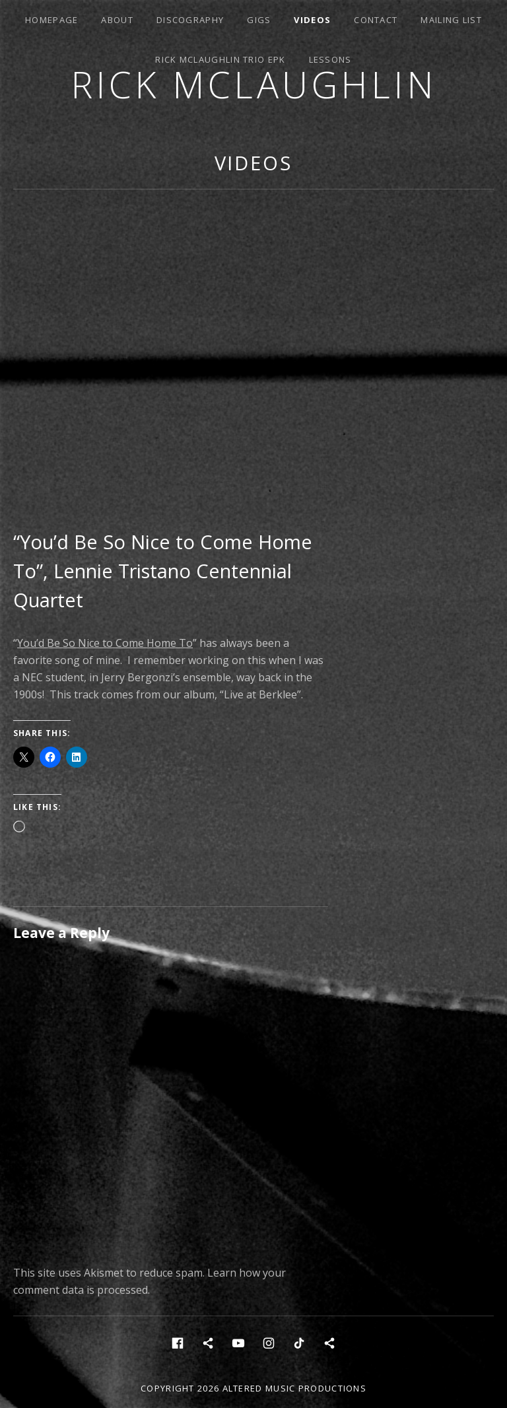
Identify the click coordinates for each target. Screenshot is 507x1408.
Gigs (259, 20)
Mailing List (451, 20)
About (117, 20)
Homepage (51, 20)
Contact (375, 20)
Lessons (330, 59)
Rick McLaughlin (254, 84)
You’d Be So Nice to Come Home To (105, 643)
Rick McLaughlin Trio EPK (220, 59)
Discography (190, 20)
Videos (312, 20)
